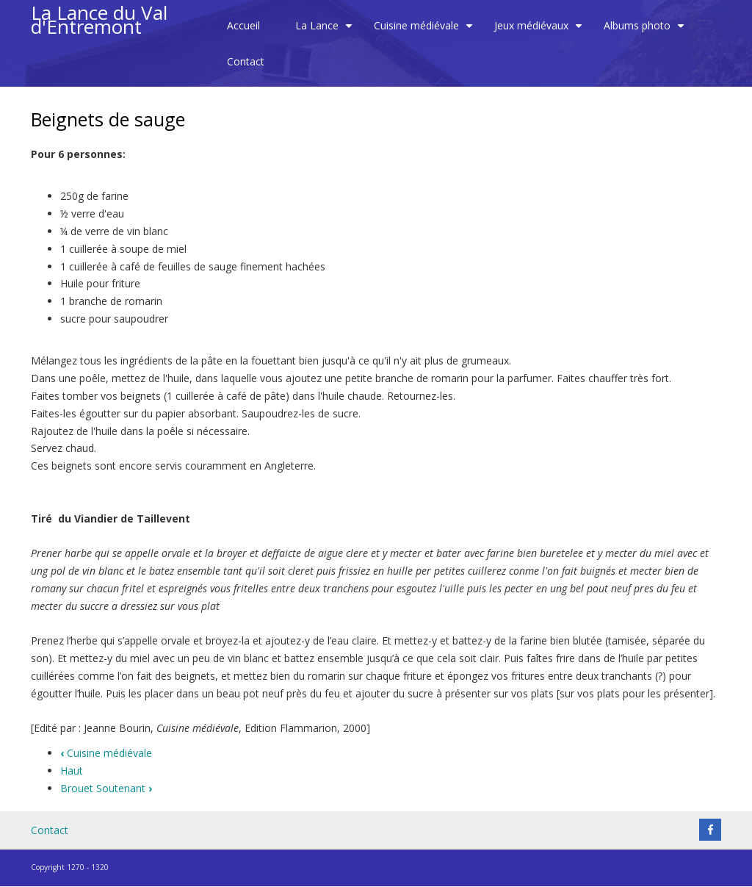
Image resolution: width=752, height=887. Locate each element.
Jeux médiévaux (540, 30)
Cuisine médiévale (425, 30)
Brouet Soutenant (106, 788)
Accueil (243, 25)
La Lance (325, 30)
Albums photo (646, 30)
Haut (71, 771)
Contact (245, 61)
